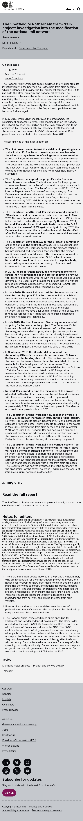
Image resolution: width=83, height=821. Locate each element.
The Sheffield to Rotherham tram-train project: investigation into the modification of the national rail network (41, 504)
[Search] (79, 9)
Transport (7, 670)
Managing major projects (16, 665)
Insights (6, 699)
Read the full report (15, 74)
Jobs (5, 729)
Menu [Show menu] (69, 9)
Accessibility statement (15, 810)
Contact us (8, 735)
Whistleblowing (10, 745)
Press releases (10, 709)
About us (7, 719)
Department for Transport (33, 48)
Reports (6, 693)
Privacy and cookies (40, 806)
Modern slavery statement (47, 810)
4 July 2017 (11, 70)
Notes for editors (14, 78)
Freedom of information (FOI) (19, 740)
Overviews (8, 704)
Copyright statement (14, 806)
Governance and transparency (19, 724)
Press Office (9, 751)
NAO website (34, 609)
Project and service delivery (49, 665)
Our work (7, 688)
